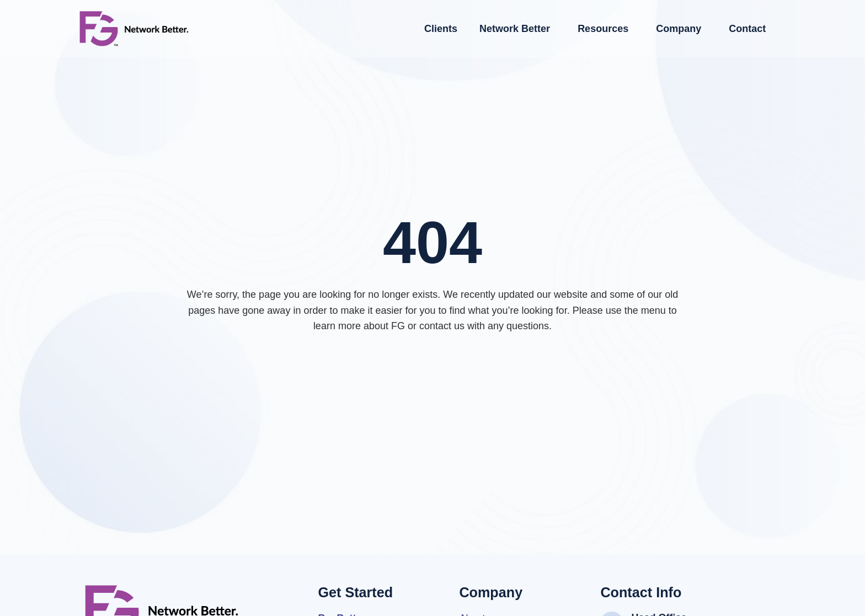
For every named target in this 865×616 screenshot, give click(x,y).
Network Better (517, 28)
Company (681, 28)
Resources (606, 28)
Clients (440, 28)
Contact (747, 28)
